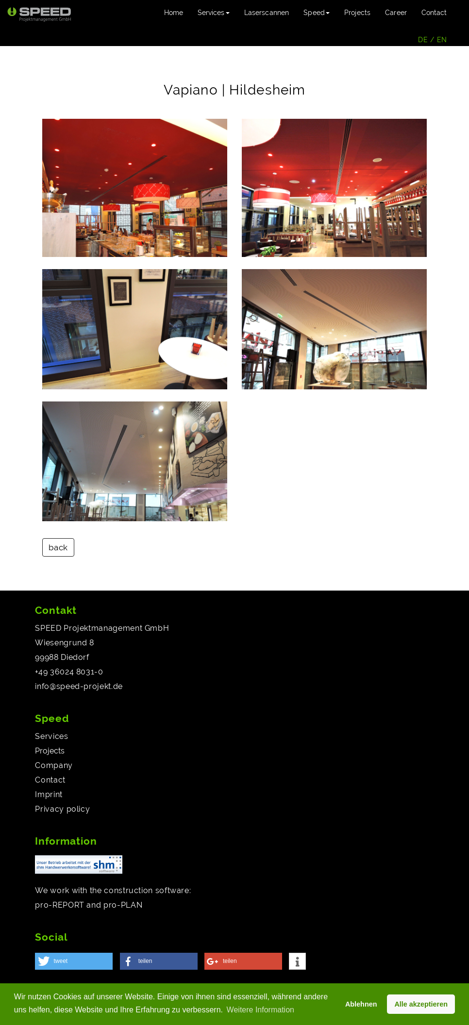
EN (442, 40)
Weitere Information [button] (260, 1010)
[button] (74, 961)
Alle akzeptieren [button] (421, 1004)
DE (423, 40)
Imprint (48, 794)
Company (53, 765)
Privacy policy (62, 809)
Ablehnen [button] (361, 1004)
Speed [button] (316, 12)
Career (396, 12)
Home (177, 11)
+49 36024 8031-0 (69, 671)
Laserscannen (266, 12)
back (58, 547)
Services (51, 736)
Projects (357, 12)
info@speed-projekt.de (78, 686)
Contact (434, 12)
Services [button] (214, 12)
